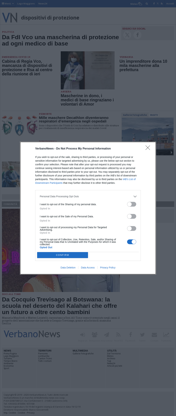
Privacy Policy (107, 267)
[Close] (149, 148)
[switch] (131, 204)
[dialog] (88, 208)
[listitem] (88, 196)
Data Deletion (68, 267)
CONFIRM (62, 255)
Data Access (88, 267)
